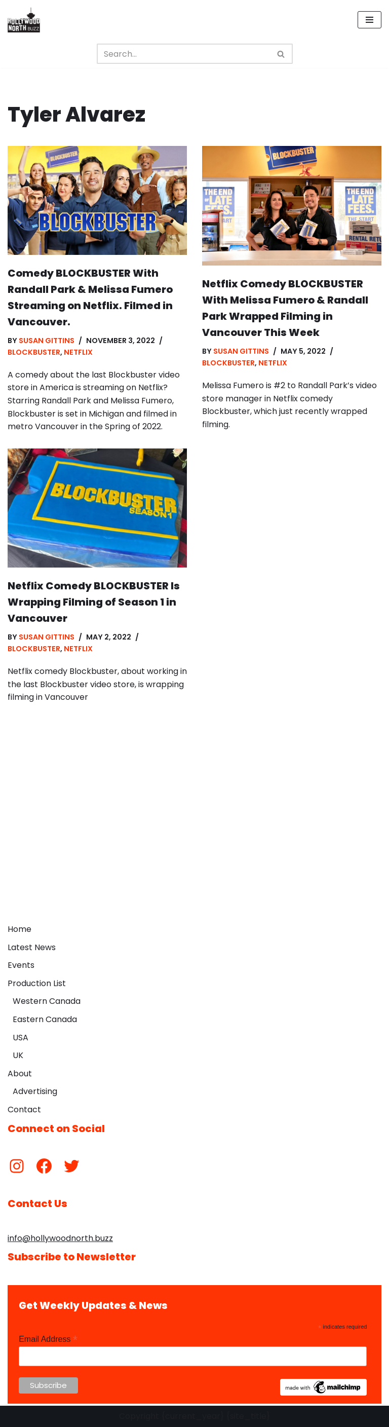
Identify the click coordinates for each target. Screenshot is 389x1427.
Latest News (32, 947)
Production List (37, 983)
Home (19, 929)
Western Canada (47, 1001)
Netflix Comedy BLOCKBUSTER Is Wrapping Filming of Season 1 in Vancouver (94, 602)
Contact (24, 1109)
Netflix (78, 352)
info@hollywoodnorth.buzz (60, 1238)
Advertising (35, 1091)
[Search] (183, 54)
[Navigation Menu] (369, 19)
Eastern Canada (45, 1019)
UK (18, 1055)
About (20, 1073)
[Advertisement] (194, 843)
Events (21, 965)
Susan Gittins (46, 340)
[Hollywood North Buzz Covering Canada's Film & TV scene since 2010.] (24, 19)
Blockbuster (34, 352)
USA (20, 1037)
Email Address (48, 1339)
